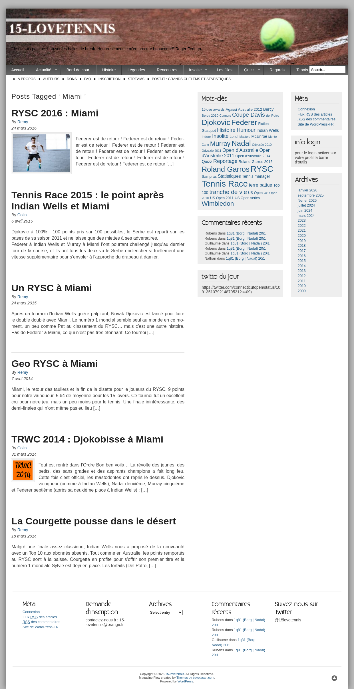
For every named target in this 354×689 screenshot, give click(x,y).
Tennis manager (256, 176)
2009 (302, 291)
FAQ (87, 79)
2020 (302, 236)
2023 (302, 221)
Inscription (109, 79)
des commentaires (316, 119)
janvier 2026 (307, 190)
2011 (302, 281)
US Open (255, 193)
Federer (244, 122)
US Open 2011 (222, 198)
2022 (302, 226)
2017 (302, 251)
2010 (302, 286)
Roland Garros (226, 169)
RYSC (262, 168)
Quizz (249, 70)
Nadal (241, 143)
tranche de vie (228, 192)
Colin (22, 215)
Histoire (109, 70)
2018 (302, 246)
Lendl (234, 137)
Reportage (225, 161)
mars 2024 (306, 216)
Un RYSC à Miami (51, 287)
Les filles (224, 70)
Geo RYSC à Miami (54, 363)
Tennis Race (307, 70)
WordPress (185, 681)
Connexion (306, 109)
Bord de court (78, 70)
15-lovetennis (174, 674)
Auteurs (51, 79)
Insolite (196, 70)
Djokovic (216, 122)
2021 (302, 231)
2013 (302, 271)
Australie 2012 (250, 109)
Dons (72, 79)
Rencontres (167, 70)
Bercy (268, 109)
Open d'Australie (240, 150)
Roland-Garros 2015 (256, 161)
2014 (302, 266)
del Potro (272, 115)
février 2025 (307, 201)
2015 (302, 261)
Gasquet (209, 130)
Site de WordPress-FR (316, 124)
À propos (27, 79)
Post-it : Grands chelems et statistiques (191, 79)
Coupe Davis (248, 115)
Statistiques (229, 176)
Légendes (136, 70)
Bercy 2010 (210, 115)
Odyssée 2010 (262, 144)
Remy (22, 122)
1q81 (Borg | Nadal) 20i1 (246, 233)
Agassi (231, 109)
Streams (136, 79)
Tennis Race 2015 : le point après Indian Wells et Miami (87, 200)
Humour (246, 130)
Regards (277, 70)
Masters (245, 136)
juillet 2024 (306, 205)
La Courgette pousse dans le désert (93, 521)
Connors (225, 115)
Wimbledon (218, 203)
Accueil (17, 70)
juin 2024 (305, 211)
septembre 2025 (311, 195)
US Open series (247, 198)
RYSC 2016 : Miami (54, 113)
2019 (302, 241)
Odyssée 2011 (211, 150)
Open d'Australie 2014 (253, 156)
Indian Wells (267, 130)
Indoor (206, 136)
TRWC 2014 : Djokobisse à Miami (87, 439)
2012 (302, 276)
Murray (220, 143)
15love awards (213, 110)
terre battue (260, 185)
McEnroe (259, 136)
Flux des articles (315, 114)
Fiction (263, 124)
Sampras (209, 176)
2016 (302, 256)
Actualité (43, 70)
